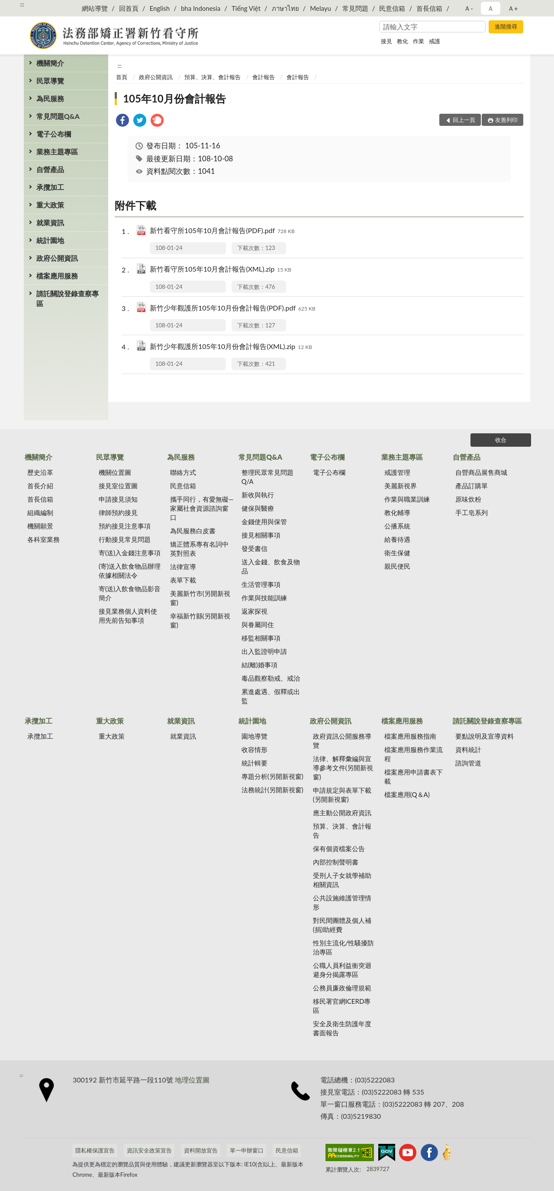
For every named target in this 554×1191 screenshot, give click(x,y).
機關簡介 (50, 63)
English (159, 8)
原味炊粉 (468, 499)
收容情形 (254, 749)
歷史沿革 (40, 472)
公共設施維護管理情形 (342, 902)
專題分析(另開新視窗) (272, 776)
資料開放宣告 (201, 1150)
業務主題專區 (57, 151)
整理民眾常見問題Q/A (267, 476)
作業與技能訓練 (264, 598)
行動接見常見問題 (125, 539)
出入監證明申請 (264, 651)
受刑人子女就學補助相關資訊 (342, 879)
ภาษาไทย (285, 8)
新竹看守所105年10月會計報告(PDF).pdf (222, 231)
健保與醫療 (258, 508)
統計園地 (50, 240)
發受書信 (254, 548)
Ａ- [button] (468, 8)
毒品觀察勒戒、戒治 (271, 678)
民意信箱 (392, 8)
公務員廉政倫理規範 (342, 988)
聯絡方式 (183, 472)
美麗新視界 (400, 486)
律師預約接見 (118, 512)
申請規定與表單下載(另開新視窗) (342, 794)
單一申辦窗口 (247, 1150)
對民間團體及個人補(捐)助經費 (342, 924)
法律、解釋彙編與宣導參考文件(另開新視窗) (343, 768)
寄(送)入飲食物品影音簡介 (130, 593)
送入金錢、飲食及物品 (271, 566)
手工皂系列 (471, 512)
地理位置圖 (192, 1080)
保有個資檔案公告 (339, 848)
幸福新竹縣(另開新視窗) (200, 620)
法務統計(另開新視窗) (272, 790)
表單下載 (183, 580)
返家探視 (254, 611)
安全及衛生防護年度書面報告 (342, 1028)
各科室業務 (43, 539)
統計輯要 (254, 763)
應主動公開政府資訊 (342, 812)
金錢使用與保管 (264, 521)
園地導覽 (254, 736)
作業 (418, 41)
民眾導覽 (50, 81)
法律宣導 (183, 566)
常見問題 (355, 8)
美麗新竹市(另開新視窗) (200, 597)
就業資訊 (50, 222)
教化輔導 (397, 512)
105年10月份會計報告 (174, 98)
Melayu (320, 8)
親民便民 (397, 566)
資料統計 (468, 749)
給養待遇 (397, 539)
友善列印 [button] (506, 119)
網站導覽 (95, 8)
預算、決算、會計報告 (212, 77)
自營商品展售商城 (481, 472)
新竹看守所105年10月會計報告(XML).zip (220, 270)
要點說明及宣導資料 (484, 736)
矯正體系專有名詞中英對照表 (199, 548)
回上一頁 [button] (464, 119)
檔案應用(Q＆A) (407, 794)
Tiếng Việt (246, 8)
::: (22, 4)
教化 (402, 41)
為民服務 (50, 98)
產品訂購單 (471, 486)
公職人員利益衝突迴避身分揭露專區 (342, 969)
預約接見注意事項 (125, 526)
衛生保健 (397, 553)
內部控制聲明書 (335, 862)
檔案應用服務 (57, 276)
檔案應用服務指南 (410, 736)
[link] (122, 121)
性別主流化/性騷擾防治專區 (343, 947)
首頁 (121, 77)
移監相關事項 (261, 638)
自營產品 (50, 169)
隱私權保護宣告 (95, 1150)
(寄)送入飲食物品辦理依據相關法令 (130, 570)
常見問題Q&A (58, 116)
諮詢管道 (468, 763)
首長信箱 (429, 8)
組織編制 (40, 512)
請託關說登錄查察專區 (67, 298)
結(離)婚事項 (259, 665)
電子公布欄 (53, 134)
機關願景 (40, 526)
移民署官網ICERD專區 (342, 1005)
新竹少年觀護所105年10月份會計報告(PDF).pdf (233, 309)
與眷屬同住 (258, 624)
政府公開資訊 (57, 258)
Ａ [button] (490, 8)
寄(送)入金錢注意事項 (130, 553)
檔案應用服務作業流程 (413, 754)
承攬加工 (50, 187)
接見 (386, 41)
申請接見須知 (118, 499)
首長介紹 (40, 486)
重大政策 (50, 205)
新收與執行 (258, 495)
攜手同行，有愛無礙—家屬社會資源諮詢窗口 (202, 508)
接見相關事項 (261, 535)
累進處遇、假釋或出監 (271, 696)
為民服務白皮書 (193, 531)
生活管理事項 (261, 584)
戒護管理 (397, 472)
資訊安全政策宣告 (149, 1150)
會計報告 (263, 77)
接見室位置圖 (118, 486)
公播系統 (397, 526)
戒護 (434, 41)
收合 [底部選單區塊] (500, 439)
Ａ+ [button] (513, 8)
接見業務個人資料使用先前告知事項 (128, 615)
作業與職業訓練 (407, 499)
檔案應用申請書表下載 (413, 776)
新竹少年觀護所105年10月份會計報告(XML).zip (231, 347)
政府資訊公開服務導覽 (342, 740)
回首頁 (128, 8)
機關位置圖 (115, 472)
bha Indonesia (200, 8)
